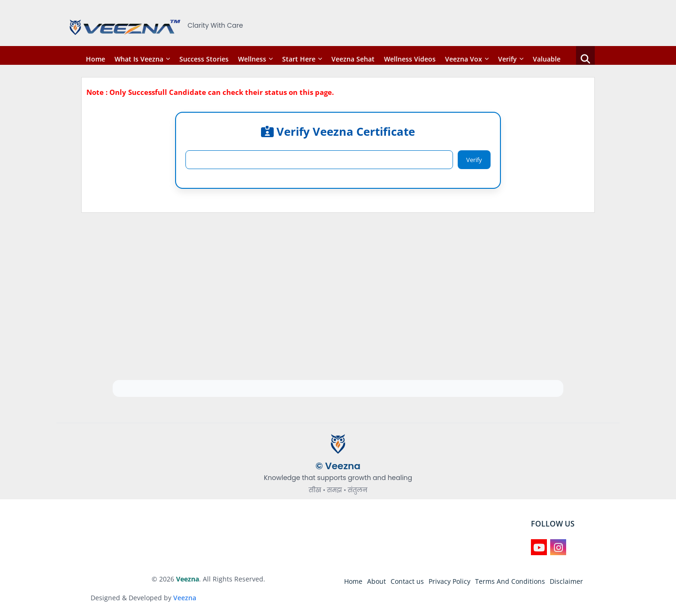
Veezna (184, 597)
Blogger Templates (120, 578)
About (376, 581)
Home (95, 58)
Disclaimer (566, 581)
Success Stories (204, 58)
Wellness (252, 58)
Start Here (298, 58)
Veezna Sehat (353, 58)
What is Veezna (139, 58)
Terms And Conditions (510, 581)
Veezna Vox (463, 58)
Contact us (407, 581)
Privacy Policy (449, 581)
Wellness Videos (410, 58)
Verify (507, 58)
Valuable (547, 58)
